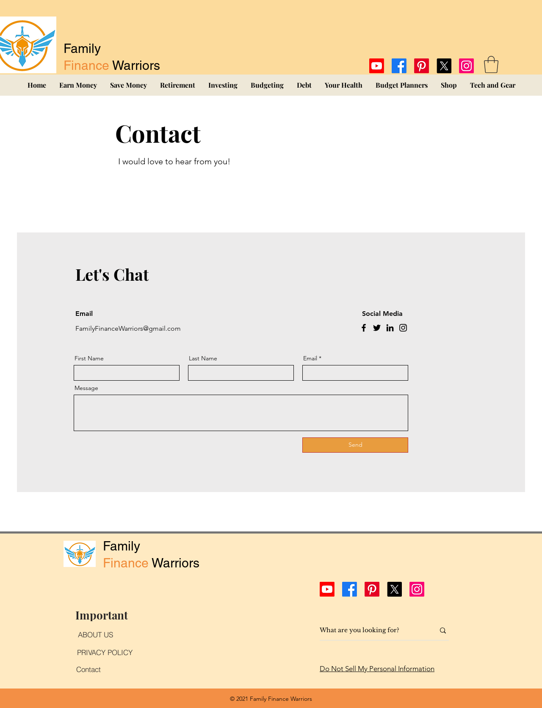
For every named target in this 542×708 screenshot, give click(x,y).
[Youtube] (376, 65)
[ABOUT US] (95, 634)
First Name (89, 358)
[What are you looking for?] (371, 630)
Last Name (203, 358)
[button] (491, 64)
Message (86, 388)
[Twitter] (377, 328)
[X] (444, 65)
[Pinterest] (421, 65)
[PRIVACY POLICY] (105, 652)
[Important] (101, 614)
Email (310, 358)
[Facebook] (399, 65)
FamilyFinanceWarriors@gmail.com (128, 328)
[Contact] (88, 669)
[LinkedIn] (390, 328)
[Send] (355, 445)
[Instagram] (466, 65)
